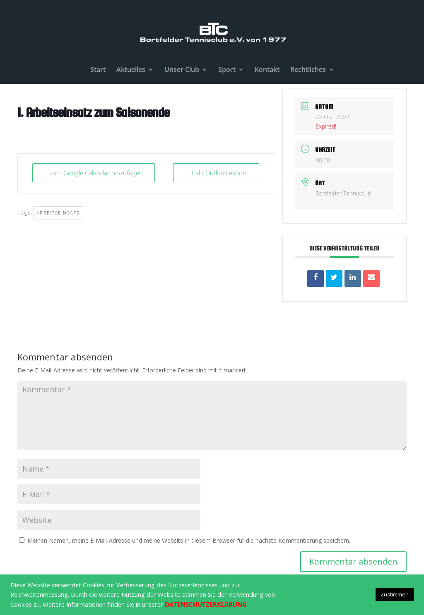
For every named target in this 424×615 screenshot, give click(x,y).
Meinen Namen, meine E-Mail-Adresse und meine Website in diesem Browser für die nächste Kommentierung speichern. (188, 540)
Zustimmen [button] (395, 594)
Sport (227, 70)
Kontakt (267, 70)
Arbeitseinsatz (58, 213)
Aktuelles (130, 70)
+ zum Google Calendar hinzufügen (93, 173)
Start (98, 70)
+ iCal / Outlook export (216, 173)
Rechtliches (308, 70)
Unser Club (181, 70)
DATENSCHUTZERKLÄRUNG (206, 604)
